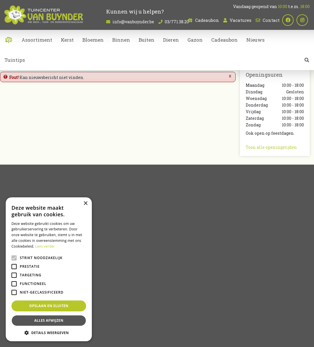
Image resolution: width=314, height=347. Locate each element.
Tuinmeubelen (176, 274)
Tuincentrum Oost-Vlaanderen (96, 323)
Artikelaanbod (176, 247)
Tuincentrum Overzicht (173, 338)
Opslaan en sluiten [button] (49, 305)
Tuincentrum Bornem (271, 316)
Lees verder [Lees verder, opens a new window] (45, 246)
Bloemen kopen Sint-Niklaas (228, 316)
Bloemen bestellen (183, 323)
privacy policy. (224, 195)
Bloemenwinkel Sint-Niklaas (93, 316)
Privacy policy (206, 338)
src (307, 62)
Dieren (168, 268)
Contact (271, 20)
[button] (48, 333)
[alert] (49, 269)
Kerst (166, 281)
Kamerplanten (176, 262)
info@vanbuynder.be (133, 21)
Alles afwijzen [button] (48, 320)
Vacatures (240, 20)
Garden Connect (137, 338)
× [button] (85, 203)
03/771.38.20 (259, 265)
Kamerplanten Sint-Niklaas (179, 316)
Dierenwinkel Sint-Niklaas (144, 323)
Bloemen (170, 256)
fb (289, 20)
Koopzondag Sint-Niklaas (222, 323)
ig (304, 20)
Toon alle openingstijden (271, 147)
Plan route (259, 293)
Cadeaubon (207, 20)
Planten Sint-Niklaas (137, 316)
